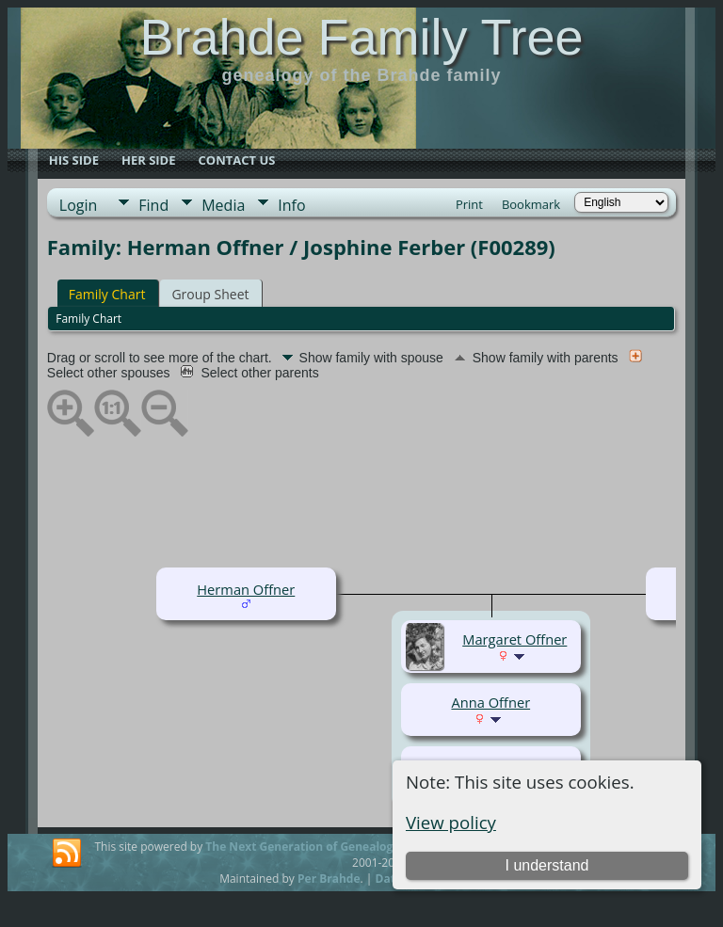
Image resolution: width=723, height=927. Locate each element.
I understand (546, 865)
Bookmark (531, 204)
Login (78, 205)
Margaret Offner (514, 639)
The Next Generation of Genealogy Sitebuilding (337, 847)
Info (291, 205)
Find (153, 205)
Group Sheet (210, 294)
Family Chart (107, 294)
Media (223, 205)
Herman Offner (246, 589)
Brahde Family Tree (361, 36)
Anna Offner (490, 702)
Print (469, 204)
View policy (451, 822)
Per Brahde (329, 879)
